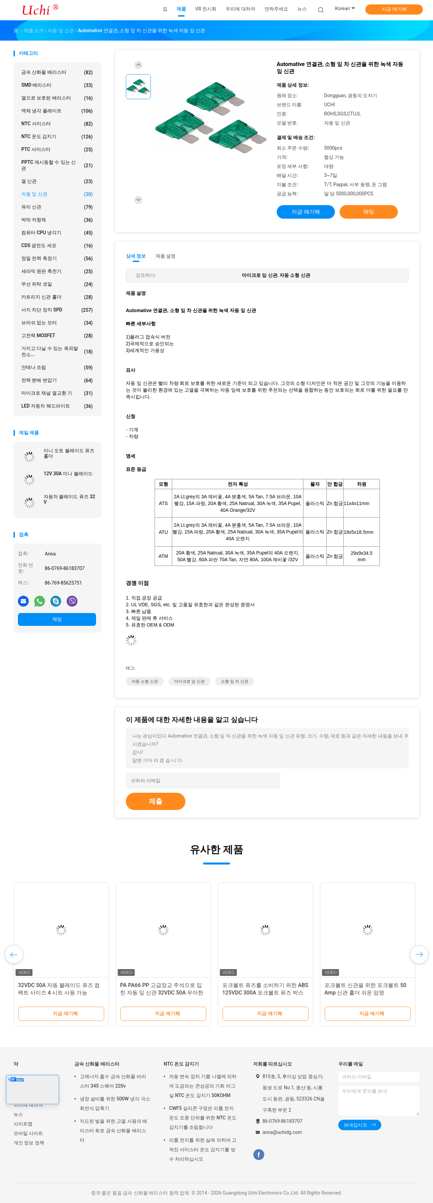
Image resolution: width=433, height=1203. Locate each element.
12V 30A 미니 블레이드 (68, 473)
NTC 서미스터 (57, 124)
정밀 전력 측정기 (57, 258)
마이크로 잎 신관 (189, 681)
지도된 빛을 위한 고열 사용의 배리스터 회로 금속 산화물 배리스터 (113, 1130)
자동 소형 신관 (145, 681)
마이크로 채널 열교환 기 (57, 393)
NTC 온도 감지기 (57, 136)
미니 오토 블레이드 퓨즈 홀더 (69, 453)
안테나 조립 (57, 367)
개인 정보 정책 (29, 1142)
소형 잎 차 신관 (234, 681)
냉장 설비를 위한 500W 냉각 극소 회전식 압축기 (115, 1103)
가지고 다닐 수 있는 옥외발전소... (57, 351)
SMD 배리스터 (57, 85)
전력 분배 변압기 (57, 380)
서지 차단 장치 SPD (57, 310)
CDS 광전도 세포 (57, 245)
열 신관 (57, 181)
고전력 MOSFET (57, 335)
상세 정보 (136, 256)
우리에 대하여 (28, 1105)
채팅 (57, 619)
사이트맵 (23, 1124)
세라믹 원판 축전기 (57, 271)
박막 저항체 (57, 220)
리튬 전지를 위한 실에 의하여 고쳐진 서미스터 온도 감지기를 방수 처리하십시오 (202, 1149)
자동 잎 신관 (57, 194)
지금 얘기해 (394, 9)
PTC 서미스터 (57, 149)
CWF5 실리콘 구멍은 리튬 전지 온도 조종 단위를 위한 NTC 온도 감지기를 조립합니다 (202, 1118)
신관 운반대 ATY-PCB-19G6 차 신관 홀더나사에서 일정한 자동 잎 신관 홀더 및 (60, 992)
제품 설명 (166, 256)
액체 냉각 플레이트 (57, 111)
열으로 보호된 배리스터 (57, 98)
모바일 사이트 (28, 1133)
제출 (155, 801)
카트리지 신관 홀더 (57, 297)
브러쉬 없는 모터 (57, 323)
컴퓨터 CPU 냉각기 (57, 232)
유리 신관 (57, 207)
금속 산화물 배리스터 (57, 72)
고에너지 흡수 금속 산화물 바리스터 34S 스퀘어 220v (113, 1081)
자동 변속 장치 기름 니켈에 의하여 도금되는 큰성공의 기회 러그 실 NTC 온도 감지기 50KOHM (202, 1086)
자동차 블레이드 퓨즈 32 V (69, 499)
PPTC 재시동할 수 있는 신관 (57, 165)
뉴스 (18, 1114)
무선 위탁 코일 (57, 284)
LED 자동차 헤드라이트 (57, 406)
